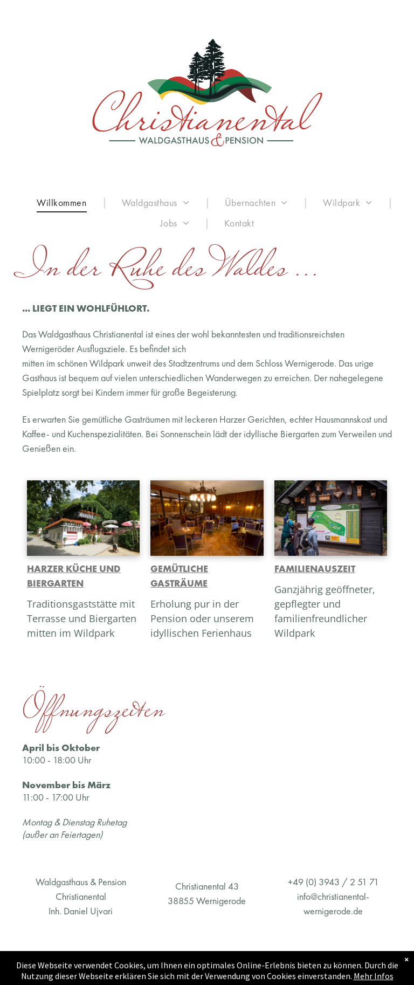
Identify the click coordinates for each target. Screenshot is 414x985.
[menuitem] (64, 202)
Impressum (41, 959)
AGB (157, 959)
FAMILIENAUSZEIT (314, 568)
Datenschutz (296, 959)
